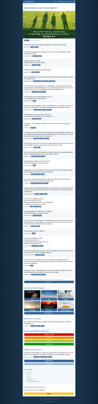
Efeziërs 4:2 (27, 47)
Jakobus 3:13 (27, 156)
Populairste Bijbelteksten (33, 381)
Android (49, 341)
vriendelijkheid (37, 109)
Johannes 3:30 (27, 233)
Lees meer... (49, 282)
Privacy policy (55, 398)
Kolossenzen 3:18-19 (29, 255)
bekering (47, 138)
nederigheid (36, 356)
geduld (36, 47)
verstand (43, 156)
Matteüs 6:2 (27, 226)
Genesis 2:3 (27, 326)
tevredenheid (52, 81)
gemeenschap (36, 81)
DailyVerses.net (27, 4)
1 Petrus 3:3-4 (27, 92)
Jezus (33, 174)
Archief (29, 377)
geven (38, 226)
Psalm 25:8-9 (27, 246)
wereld (41, 194)
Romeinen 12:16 (28, 81)
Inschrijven (69, 1)
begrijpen (37, 174)
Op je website (49, 344)
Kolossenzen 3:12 (28, 109)
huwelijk (37, 254)
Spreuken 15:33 (28, 215)
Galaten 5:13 (27, 274)
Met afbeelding (49, 364)
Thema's (55, 1)
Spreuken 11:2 (28, 65)
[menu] (73, 2)
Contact (50, 398)
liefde (32, 47)
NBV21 (27, 40)
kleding (43, 91)
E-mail (49, 337)
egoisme (35, 56)
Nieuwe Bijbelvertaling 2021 (35, 40)
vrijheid (33, 274)
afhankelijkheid (44, 81)
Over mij (41, 398)
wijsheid (34, 65)
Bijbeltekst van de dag (32, 319)
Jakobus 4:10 (27, 72)
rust (35, 147)
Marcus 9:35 (27, 174)
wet (31, 206)
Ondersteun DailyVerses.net (34, 387)
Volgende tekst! (49, 361)
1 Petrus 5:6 (27, 127)
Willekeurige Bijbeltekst (33, 350)
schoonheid (34, 91)
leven (38, 156)
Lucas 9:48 (27, 265)
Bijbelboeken (30, 379)
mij (27, 390)
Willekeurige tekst (62, 1)
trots (39, 65)
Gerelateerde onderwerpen (34, 288)
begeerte (38, 274)
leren (39, 147)
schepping (33, 325)
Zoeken (29, 374)
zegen (38, 325)
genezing (41, 138)
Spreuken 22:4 (28, 118)
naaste (39, 56)
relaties (42, 254)
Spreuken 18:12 (28, 165)
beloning (37, 72)
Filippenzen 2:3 (28, 56)
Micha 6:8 (26, 206)
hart (40, 91)
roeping (36, 194)
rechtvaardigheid (37, 206)
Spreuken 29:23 (28, 101)
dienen (42, 174)
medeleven (49, 109)
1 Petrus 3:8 (27, 183)
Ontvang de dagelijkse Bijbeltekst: (36, 331)
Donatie (49, 393)
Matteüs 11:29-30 (28, 147)
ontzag (39, 118)
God (33, 72)
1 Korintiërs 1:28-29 (29, 194)
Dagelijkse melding (49, 334)
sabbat (42, 325)
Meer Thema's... (49, 313)
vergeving (36, 138)
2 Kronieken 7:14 (28, 138)
